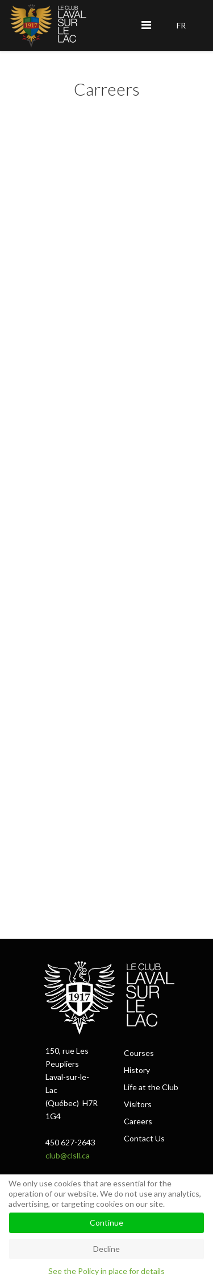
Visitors (138, 1104)
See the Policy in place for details (106, 1271)
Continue (106, 1222)
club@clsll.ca (67, 1155)
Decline (106, 1249)
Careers (138, 1121)
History (137, 1070)
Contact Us (144, 1138)
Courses (139, 1053)
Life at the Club (151, 1087)
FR (181, 25)
